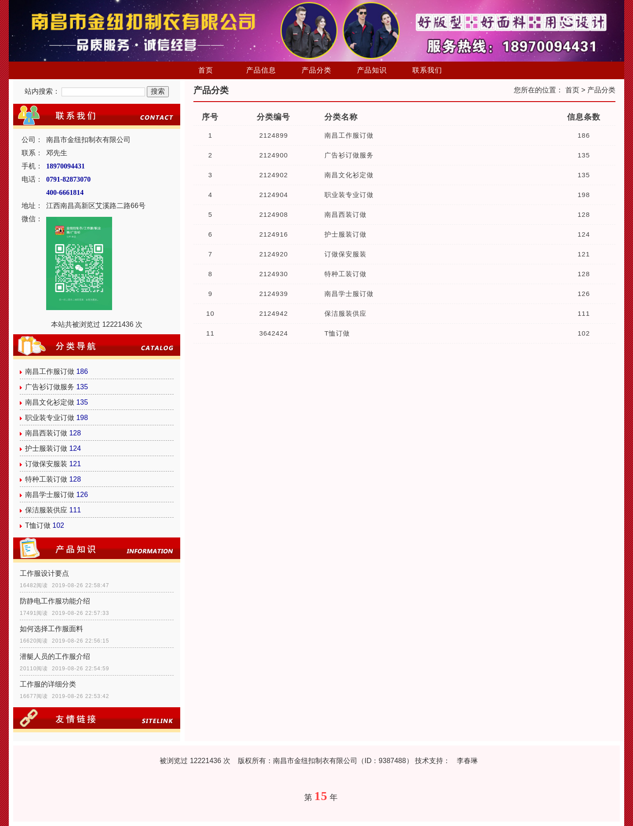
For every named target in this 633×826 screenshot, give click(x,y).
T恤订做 (38, 525)
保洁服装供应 (46, 510)
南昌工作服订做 (49, 371)
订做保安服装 (46, 464)
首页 (205, 70)
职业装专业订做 (49, 417)
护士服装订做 (46, 448)
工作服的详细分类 (48, 684)
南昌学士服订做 (49, 494)
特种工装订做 (46, 479)
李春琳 (467, 760)
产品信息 (261, 70)
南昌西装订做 (46, 433)
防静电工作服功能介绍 (55, 601)
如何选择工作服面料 (51, 628)
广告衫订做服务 (49, 387)
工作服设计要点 (44, 573)
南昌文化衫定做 (49, 402)
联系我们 (427, 70)
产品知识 (372, 70)
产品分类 (316, 70)
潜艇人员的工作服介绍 (55, 656)
